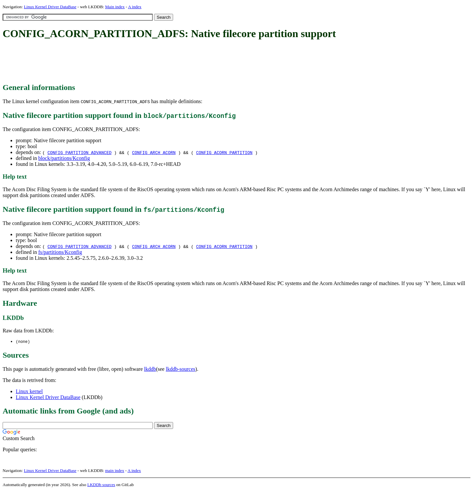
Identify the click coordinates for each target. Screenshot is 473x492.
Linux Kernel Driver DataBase (50, 6)
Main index (115, 6)
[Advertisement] (122, 62)
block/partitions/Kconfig (64, 158)
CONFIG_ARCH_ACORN (154, 152)
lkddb (150, 369)
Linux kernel (29, 391)
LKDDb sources (101, 484)
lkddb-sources (180, 369)
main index (114, 470)
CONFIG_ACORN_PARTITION (224, 152)
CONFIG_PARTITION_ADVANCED (79, 152)
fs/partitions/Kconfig (60, 252)
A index (135, 6)
